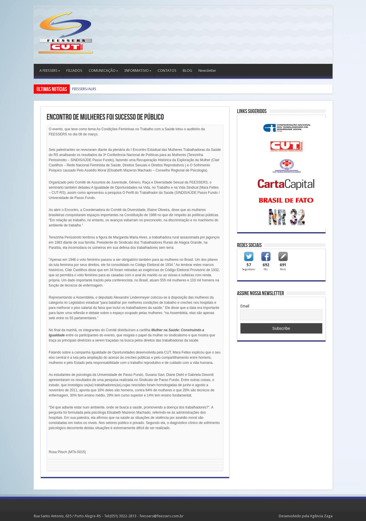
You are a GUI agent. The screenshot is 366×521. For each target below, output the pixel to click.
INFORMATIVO (137, 70)
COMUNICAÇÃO (103, 70)
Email (244, 306)
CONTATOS (167, 70)
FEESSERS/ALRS (84, 89)
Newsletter (207, 70)
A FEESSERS (49, 70)
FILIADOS (74, 70)
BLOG (187, 70)
